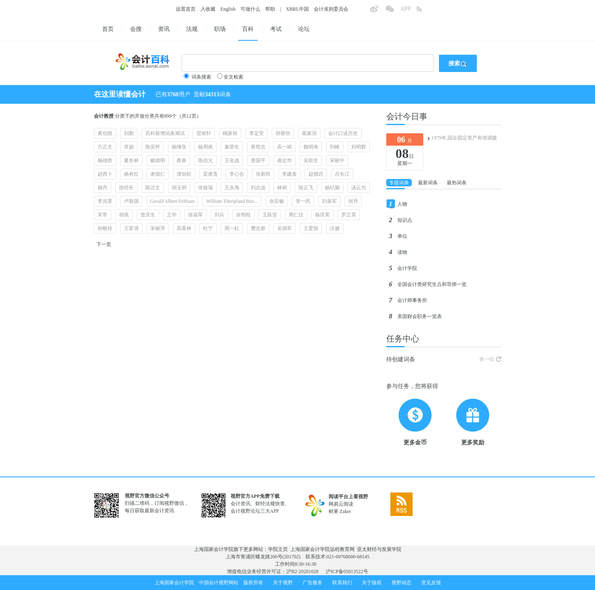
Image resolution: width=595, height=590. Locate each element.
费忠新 (258, 228)
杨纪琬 (332, 187)
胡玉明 (179, 187)
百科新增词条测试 (165, 133)
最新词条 (428, 183)
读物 (402, 252)
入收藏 (208, 9)
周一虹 (231, 228)
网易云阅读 (341, 504)
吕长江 (342, 174)
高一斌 (284, 147)
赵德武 (315, 174)
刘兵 (219, 215)
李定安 (256, 133)
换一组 (486, 359)
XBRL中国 (297, 9)
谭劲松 (184, 174)
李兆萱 (105, 201)
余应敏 (276, 201)
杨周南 (205, 147)
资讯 (164, 29)
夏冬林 (131, 160)
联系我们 (342, 582)
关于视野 (283, 582)
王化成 (231, 160)
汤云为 (358, 187)
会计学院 (407, 268)
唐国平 (258, 160)
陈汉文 (152, 187)
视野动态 (401, 582)
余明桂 (243, 215)
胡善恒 (282, 133)
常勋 (129, 147)
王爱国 (310, 228)
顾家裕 (230, 133)
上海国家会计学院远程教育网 (322, 549)
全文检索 (233, 77)
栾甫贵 (210, 174)
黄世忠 (258, 147)
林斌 (282, 187)
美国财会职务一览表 (419, 316)
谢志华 (284, 160)
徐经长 (126, 187)
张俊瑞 (205, 187)
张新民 (263, 174)
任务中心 (402, 338)
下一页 (103, 244)
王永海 (231, 187)
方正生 (105, 147)
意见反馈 (431, 582)
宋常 (102, 215)
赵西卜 (105, 174)
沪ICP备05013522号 (347, 571)
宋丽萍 (157, 228)
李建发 (289, 174)
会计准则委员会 (331, 9)
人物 (402, 204)
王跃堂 (269, 215)
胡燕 (124, 215)
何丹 (353, 201)
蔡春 (182, 160)
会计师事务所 (412, 300)
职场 (220, 29)
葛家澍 (309, 133)
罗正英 (348, 215)
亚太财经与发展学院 (379, 549)
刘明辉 (358, 147)
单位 (402, 236)
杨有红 (131, 174)
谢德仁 (157, 174)
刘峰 (335, 147)
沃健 (335, 228)
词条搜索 (201, 77)
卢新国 (131, 201)
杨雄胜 (105, 160)
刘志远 (258, 187)
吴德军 (284, 228)
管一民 (303, 201)
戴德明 (157, 160)
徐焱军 (195, 215)
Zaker (345, 511)
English (228, 9)
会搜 (136, 29)
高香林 (184, 228)
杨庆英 (322, 215)
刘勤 (129, 133)
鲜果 (333, 511)
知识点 (404, 220)
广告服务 (312, 582)
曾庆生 (147, 215)
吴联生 (310, 160)
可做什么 (250, 9)
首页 (108, 29)
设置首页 (186, 9)
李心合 (236, 174)
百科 (248, 29)
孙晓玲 (105, 228)
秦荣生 (231, 147)
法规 (192, 29)
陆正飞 (306, 187)
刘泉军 (329, 201)
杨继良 (179, 147)
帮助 (270, 9)
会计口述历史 (343, 133)
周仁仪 (296, 215)
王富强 (131, 228)
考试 (276, 29)
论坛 (304, 29)
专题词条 (399, 183)
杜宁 (208, 228)
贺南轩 (203, 133)
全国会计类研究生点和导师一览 (432, 284)
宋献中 (337, 160)
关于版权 (372, 582)
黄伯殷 (105, 133)
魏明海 (310, 147)
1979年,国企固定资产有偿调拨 (464, 138)
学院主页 (278, 549)
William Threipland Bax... (232, 201)
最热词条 (457, 183)
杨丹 (102, 187)
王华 (172, 215)
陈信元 (205, 160)
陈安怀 (152, 147)
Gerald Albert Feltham (172, 201)
